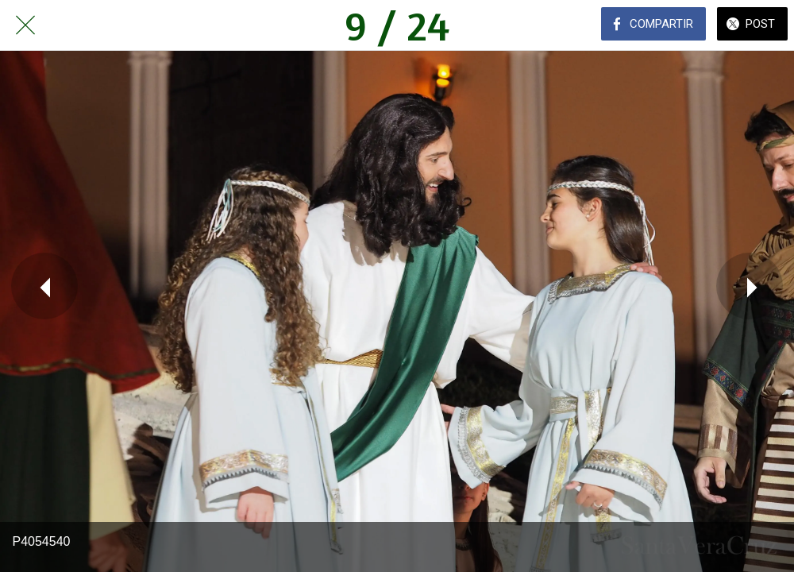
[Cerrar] (25, 25)
